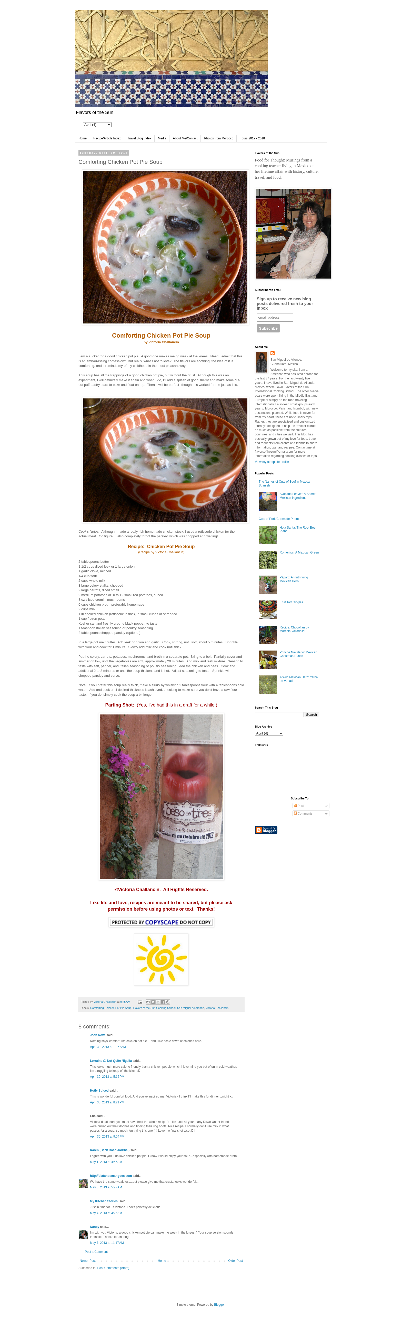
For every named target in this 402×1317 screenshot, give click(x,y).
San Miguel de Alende (190, 1007)
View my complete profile (272, 462)
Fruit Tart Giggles (291, 602)
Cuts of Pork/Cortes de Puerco (279, 519)
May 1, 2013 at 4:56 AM (106, 1162)
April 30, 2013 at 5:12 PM (107, 1077)
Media (162, 138)
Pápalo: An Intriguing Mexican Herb (294, 579)
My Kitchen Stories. (104, 1201)
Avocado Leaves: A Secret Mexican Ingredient (298, 495)
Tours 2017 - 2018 (252, 138)
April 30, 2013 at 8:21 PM (107, 1102)
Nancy (95, 1227)
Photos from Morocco (218, 138)
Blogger (219, 1304)
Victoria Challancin (217, 1007)
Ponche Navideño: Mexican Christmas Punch (298, 654)
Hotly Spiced (99, 1090)
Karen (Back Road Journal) (109, 1150)
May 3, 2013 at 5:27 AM (106, 1187)
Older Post (235, 1261)
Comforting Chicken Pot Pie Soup (111, 1007)
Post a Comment (96, 1252)
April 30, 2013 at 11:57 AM (108, 1047)
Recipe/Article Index (107, 138)
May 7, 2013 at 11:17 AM (107, 1243)
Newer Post (88, 1261)
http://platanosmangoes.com (111, 1176)
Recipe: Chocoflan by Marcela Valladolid (294, 629)
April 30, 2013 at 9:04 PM (107, 1136)
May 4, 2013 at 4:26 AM (106, 1213)
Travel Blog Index (139, 138)
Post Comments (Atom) (113, 1268)
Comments (303, 813)
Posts (299, 806)
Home (82, 138)
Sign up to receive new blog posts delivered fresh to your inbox (285, 303)
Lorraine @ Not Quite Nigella (111, 1061)
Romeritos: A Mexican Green (299, 552)
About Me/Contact (185, 138)
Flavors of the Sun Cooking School (154, 1007)
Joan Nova (98, 1035)
